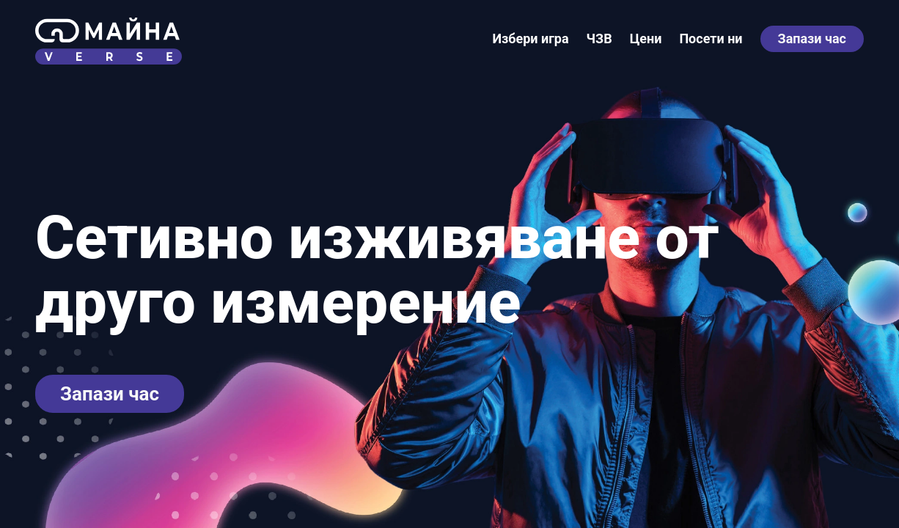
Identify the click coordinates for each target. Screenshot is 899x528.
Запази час (812, 38)
